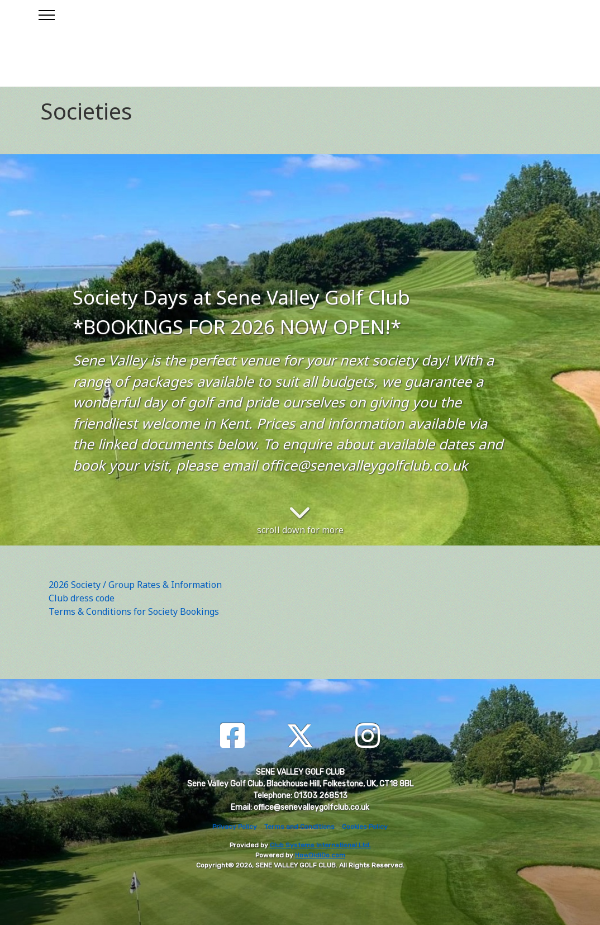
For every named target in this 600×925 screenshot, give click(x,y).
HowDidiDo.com (320, 855)
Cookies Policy (365, 827)
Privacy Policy (234, 827)
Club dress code (82, 598)
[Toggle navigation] (46, 13)
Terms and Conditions (299, 827)
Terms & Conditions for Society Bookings (134, 611)
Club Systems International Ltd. (320, 845)
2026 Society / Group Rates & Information (135, 584)
